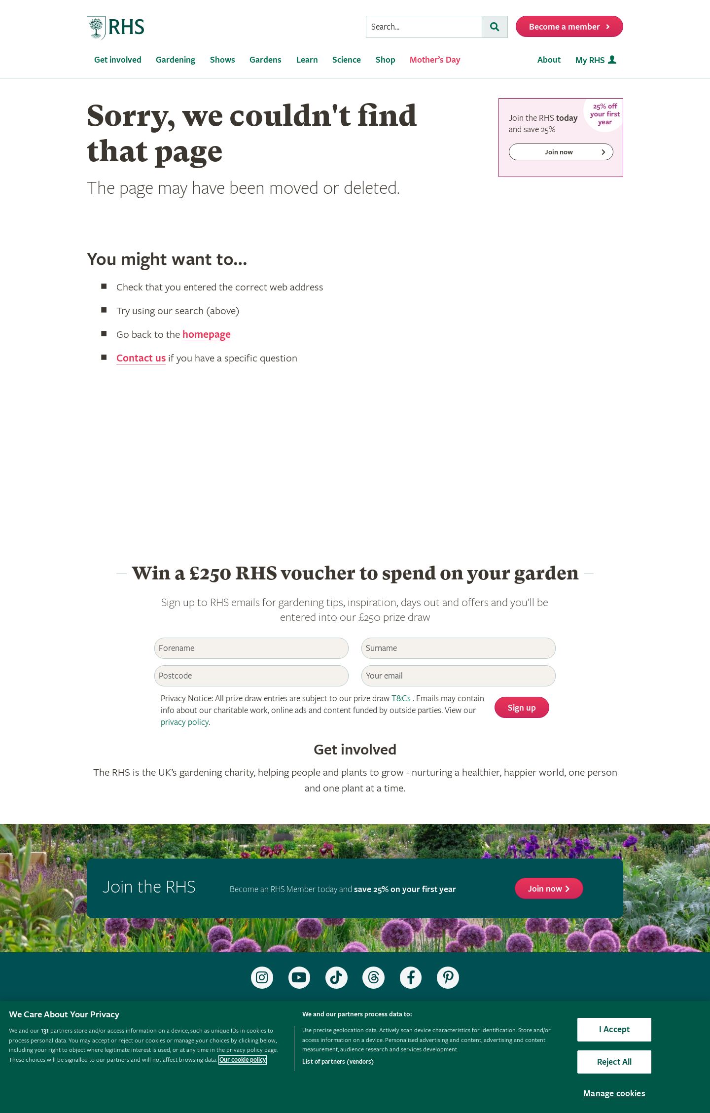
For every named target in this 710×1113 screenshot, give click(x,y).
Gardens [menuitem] (265, 60)
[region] (355, 1057)
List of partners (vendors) (338, 1062)
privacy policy (185, 722)
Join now (545, 889)
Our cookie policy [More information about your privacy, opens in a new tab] (242, 1060)
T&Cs (401, 698)
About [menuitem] (549, 60)
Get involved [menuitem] (118, 60)
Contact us (141, 358)
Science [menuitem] (346, 60)
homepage (206, 334)
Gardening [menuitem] (175, 60)
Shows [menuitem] (222, 60)
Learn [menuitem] (307, 60)
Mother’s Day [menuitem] (435, 60)
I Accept (614, 1029)
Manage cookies (614, 1093)
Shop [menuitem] (385, 60)
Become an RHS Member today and (343, 889)
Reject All (614, 1062)
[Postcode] (251, 675)
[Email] (458, 675)
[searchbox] (424, 26)
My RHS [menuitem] (590, 60)
